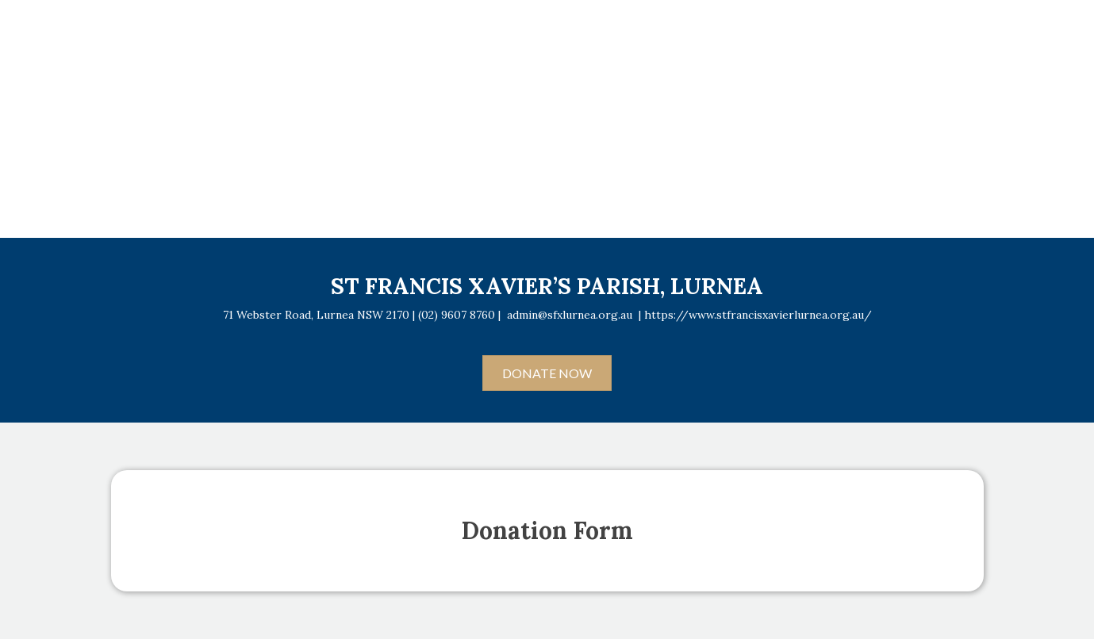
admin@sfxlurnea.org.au (569, 315)
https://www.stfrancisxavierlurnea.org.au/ (758, 315)
